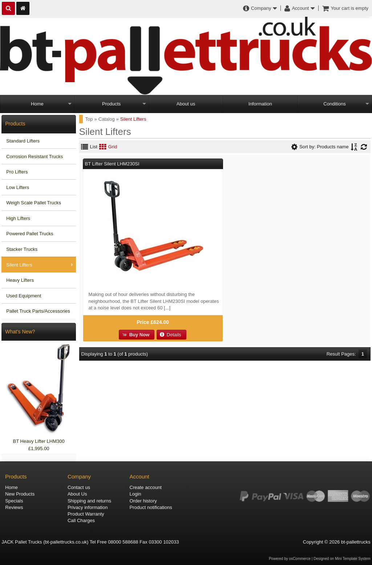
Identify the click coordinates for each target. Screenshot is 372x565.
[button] (136, 335)
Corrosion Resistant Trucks (34, 156)
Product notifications (151, 507)
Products (111, 104)
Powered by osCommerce (290, 559)
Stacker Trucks (21, 249)
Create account (146, 487)
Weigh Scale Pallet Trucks (33, 202)
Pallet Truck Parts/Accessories (38, 311)
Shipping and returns (89, 501)
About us (186, 104)
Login (135, 494)
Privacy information (88, 507)
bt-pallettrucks (356, 542)
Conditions (334, 104)
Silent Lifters (19, 265)
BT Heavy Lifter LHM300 (39, 441)
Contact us (79, 487)
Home (37, 104)
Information (260, 104)
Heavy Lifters (20, 280)
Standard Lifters (23, 141)
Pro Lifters (17, 172)
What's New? (20, 331)
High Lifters (18, 218)
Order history (143, 501)
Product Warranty (86, 514)
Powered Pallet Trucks (29, 233)
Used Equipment (23, 295)
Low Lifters (17, 187)
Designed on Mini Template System (342, 559)
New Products (20, 494)
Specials (14, 501)
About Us (77, 494)
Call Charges (81, 520)
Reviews (14, 507)
